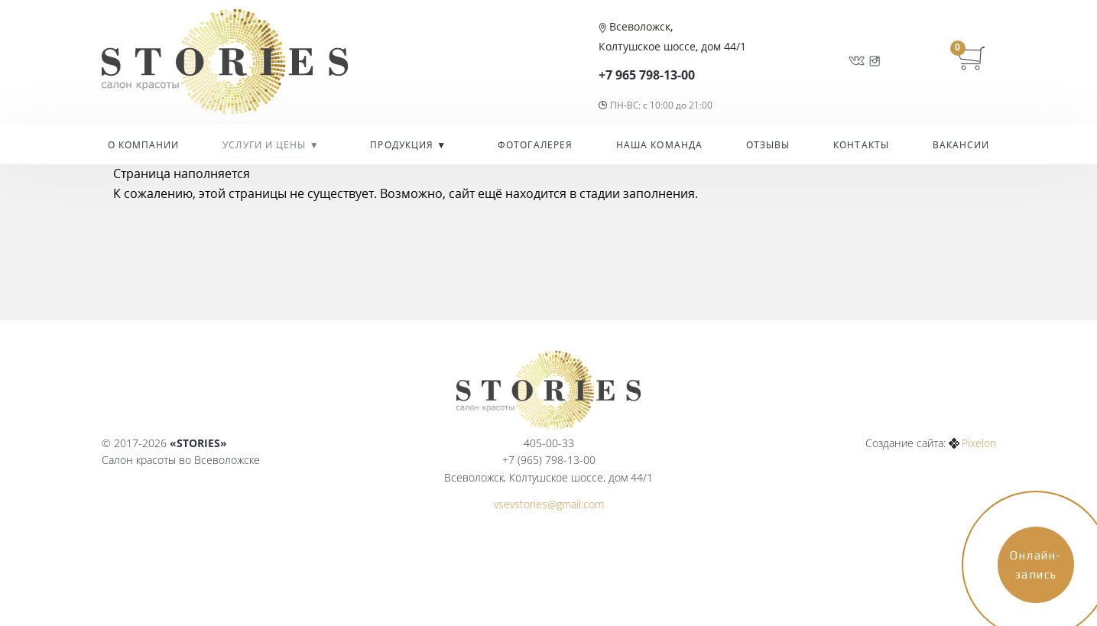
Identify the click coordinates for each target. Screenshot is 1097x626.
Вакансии (961, 144)
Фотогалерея (535, 144)
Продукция (403, 144)
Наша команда (659, 144)
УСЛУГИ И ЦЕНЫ (265, 144)
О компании (144, 144)
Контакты (861, 144)
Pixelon (979, 443)
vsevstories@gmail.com (549, 504)
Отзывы (768, 144)
